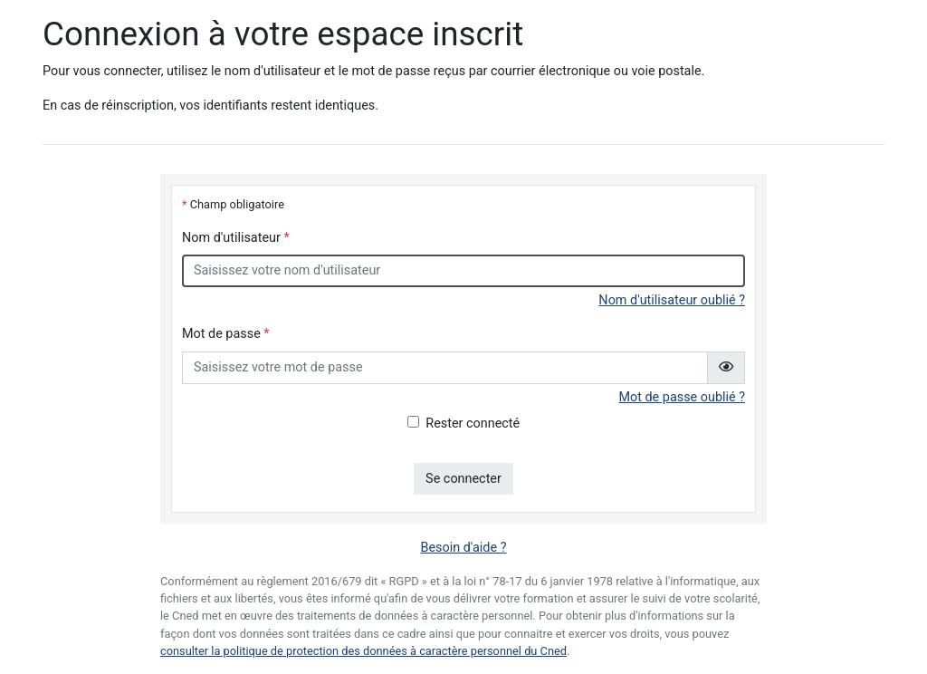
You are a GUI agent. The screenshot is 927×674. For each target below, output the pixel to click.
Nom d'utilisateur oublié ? (671, 300)
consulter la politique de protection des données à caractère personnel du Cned (363, 651)
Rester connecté (472, 423)
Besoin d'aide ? (464, 547)
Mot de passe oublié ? (681, 397)
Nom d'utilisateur (236, 238)
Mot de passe (226, 334)
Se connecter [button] (463, 478)
